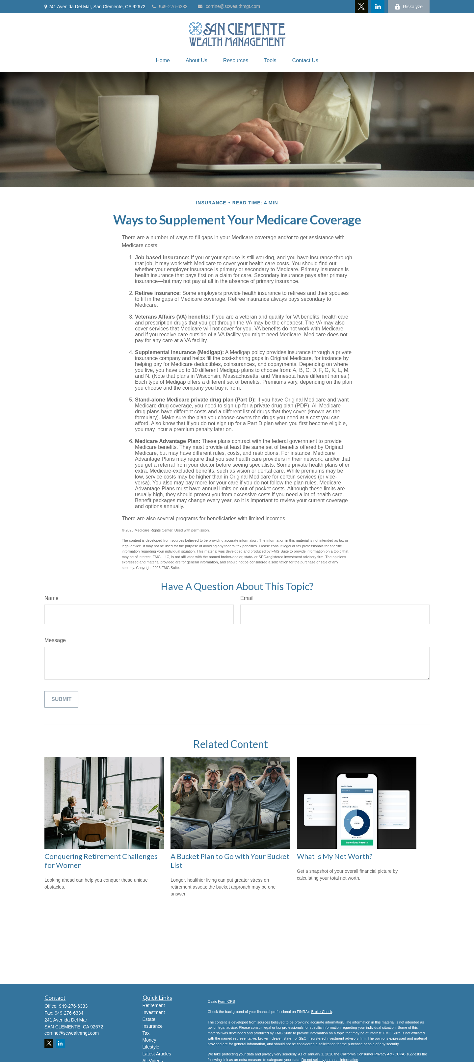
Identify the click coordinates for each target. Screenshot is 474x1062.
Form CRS (226, 1001)
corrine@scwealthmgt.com (229, 6)
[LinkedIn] (377, 6)
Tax (146, 1033)
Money (149, 1040)
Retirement (154, 1005)
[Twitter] (361, 6)
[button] (163, 60)
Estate (149, 1019)
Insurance (153, 1026)
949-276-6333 (170, 6)
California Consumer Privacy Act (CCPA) (373, 1054)
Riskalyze (409, 7)
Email (246, 598)
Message (55, 640)
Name (51, 598)
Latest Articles (157, 1053)
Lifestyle (151, 1046)
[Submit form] (61, 699)
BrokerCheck (321, 1012)
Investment (154, 1012)
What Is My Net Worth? (335, 856)
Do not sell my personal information (330, 1060)
